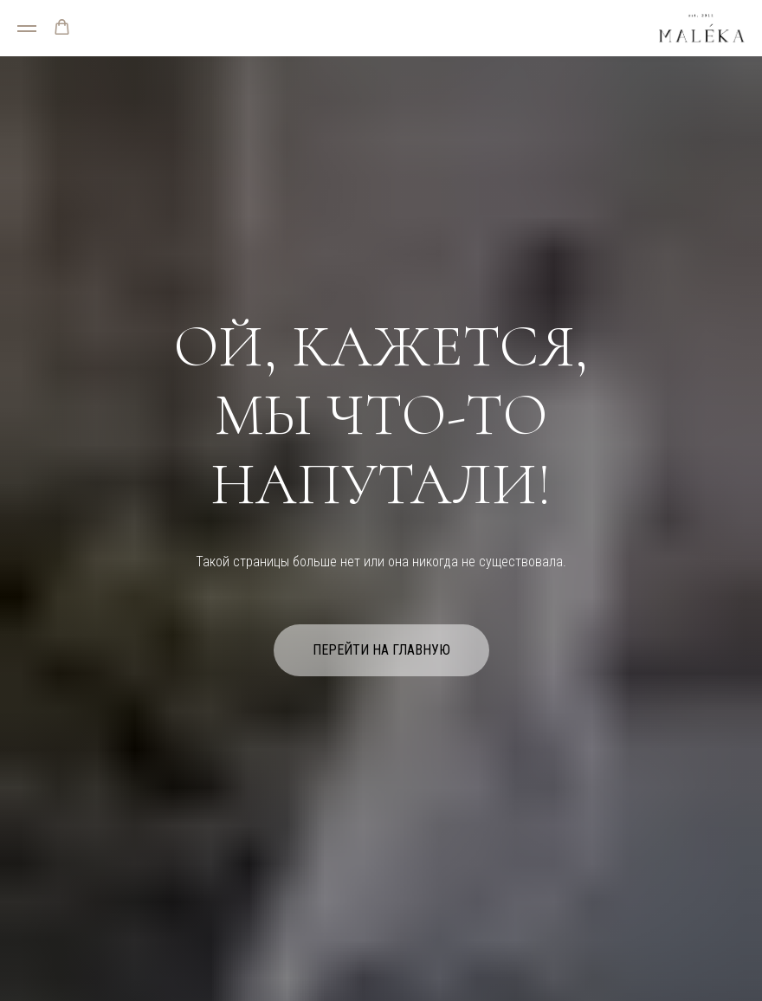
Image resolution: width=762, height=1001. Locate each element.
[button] (62, 27)
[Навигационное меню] (26, 28)
